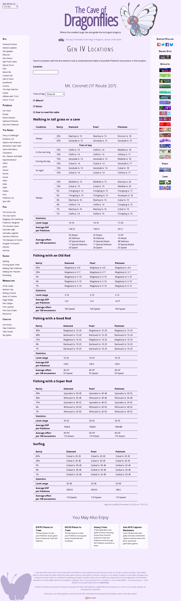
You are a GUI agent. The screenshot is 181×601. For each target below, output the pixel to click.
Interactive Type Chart (12, 146)
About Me (7, 72)
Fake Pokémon (9, 328)
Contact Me (8, 75)
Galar (5, 187)
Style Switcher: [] (9, 4)
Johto (5, 166)
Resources (7, 313)
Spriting (6, 261)
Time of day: (39, 94)
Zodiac (5, 93)
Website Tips (8, 289)
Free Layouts (8, 307)
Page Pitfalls (8, 300)
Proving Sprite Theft (11, 264)
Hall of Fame (8, 79)
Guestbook (7, 82)
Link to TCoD (8, 100)
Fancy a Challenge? (11, 135)
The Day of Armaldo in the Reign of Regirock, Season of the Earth (90, 39)
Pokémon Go (8, 198)
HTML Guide (8, 286)
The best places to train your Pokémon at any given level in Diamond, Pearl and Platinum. (47, 534)
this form (104, 582)
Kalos (5, 180)
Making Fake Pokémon (12, 268)
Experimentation (9, 160)
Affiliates (165, 63)
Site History (7, 58)
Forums (6, 86)
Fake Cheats (8, 331)
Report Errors (8, 65)
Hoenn (5, 170)
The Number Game (11, 226)
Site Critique (8, 303)
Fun (5, 206)
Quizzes (6, 247)
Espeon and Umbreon (12, 142)
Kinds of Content (10, 296)
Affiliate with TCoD (11, 96)
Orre (4, 194)
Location (37, 66)
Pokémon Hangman (11, 222)
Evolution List (8, 139)
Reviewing (7, 275)
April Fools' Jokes (10, 61)
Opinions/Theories (10, 121)
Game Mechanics (10, 149)
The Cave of (90, 15)
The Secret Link (9, 212)
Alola (5, 184)
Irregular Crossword (11, 243)
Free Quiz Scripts (10, 310)
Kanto (5, 163)
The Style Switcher (10, 89)
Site (5, 38)
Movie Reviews (9, 117)
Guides (6, 255)
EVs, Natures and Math (12, 156)
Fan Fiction (7, 324)
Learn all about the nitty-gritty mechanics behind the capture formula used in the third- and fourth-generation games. (134, 535)
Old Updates (8, 51)
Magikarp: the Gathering (13, 219)
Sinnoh (5, 173)
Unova (5, 177)
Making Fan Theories (11, 271)
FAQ (4, 68)
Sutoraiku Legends (10, 233)
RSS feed (90, 598)
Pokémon (7, 105)
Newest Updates (10, 48)
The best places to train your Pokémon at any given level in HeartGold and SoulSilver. (76, 534)
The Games (8, 130)
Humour (6, 250)
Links (165, 176)
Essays (5, 114)
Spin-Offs (6, 201)
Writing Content (9, 293)
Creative (7, 319)
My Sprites (7, 335)
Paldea (5, 191)
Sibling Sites (165, 51)
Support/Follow (165, 38)
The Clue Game (9, 215)
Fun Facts (7, 110)
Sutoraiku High (9, 229)
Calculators (7, 152)
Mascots (6, 54)
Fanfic (165, 163)
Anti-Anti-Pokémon (11, 124)
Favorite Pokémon (10, 236)
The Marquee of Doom (12, 240)
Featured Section (10, 44)
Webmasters (9, 280)
